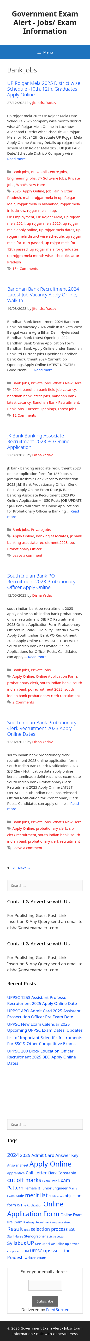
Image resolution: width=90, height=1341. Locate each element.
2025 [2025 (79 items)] (25, 1155)
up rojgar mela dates (56, 229)
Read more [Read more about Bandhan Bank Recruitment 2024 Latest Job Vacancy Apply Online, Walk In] (43, 369)
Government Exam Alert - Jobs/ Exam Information (45, 22)
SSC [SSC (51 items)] (72, 1229)
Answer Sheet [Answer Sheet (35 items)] (17, 1165)
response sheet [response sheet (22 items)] (61, 1222)
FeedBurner (57, 1309)
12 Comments (24, 415)
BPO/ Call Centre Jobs (49, 171)
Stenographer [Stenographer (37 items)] (35, 1236)
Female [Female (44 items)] (30, 1188)
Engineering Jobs (21, 178)
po (72, 542)
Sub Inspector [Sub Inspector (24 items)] (56, 1236)
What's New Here (30, 184)
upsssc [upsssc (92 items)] (50, 1250)
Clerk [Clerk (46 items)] (52, 1173)
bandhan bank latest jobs (28, 395)
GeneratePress (65, 1333)
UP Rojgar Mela (49, 216)
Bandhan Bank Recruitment (56, 402)
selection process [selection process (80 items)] (49, 1229)
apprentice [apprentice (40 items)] (16, 1173)
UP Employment (20, 216)
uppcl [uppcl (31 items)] (46, 1244)
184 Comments (25, 268)
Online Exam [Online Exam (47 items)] (71, 1214)
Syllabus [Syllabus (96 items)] (16, 1243)
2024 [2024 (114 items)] (13, 1154)
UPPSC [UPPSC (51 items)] (36, 1251)
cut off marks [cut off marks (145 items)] (24, 1180)
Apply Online (33, 191)
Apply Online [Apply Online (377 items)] (50, 1164)
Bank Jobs (20, 171)
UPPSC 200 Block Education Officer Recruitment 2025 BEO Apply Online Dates (41, 1057)
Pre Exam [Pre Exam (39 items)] (14, 1222)
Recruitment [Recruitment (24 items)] (43, 1222)
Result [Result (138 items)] (15, 1228)
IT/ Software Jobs (52, 178)
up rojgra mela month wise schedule (38, 255)
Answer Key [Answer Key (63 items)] (66, 1155)
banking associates (52, 536)
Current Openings (41, 408)
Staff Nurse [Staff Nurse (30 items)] (15, 1236)
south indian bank (55, 682)
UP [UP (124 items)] (30, 1242)
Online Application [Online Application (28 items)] (29, 1205)
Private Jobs (41, 383)
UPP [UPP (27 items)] (38, 1244)
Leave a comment (27, 555)
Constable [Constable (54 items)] (67, 1173)
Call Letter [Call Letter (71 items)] (36, 1173)
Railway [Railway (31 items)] (29, 1222)
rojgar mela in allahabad (37, 204)
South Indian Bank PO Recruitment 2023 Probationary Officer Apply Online (41, 581)
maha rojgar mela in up (42, 197)
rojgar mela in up (41, 210)
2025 (16, 191)
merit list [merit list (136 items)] (36, 1195)
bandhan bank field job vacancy (49, 389)
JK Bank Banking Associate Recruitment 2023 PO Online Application (38, 441)
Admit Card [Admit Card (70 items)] (42, 1155)
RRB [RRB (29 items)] (27, 1230)
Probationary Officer (24, 548)
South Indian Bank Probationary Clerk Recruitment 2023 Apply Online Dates (41, 728)
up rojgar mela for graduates (54, 249)
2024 (16, 389)
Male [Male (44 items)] (20, 1195)
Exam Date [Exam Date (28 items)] (49, 1181)
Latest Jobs (67, 408)
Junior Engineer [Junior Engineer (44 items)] (55, 1188)
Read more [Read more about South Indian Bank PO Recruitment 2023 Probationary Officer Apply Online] (37, 656)
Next (24, 868)
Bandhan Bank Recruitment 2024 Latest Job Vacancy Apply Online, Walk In (43, 295)
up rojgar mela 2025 (44, 223)
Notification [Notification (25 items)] (56, 1196)
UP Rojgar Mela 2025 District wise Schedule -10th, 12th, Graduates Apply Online (43, 89)
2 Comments (23, 702)
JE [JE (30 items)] (39, 1188)
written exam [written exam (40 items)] (35, 1257)
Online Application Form (56, 676)
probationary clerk (22, 682)
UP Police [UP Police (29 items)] (57, 1244)
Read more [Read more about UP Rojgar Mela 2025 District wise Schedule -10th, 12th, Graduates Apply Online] (16, 158)
